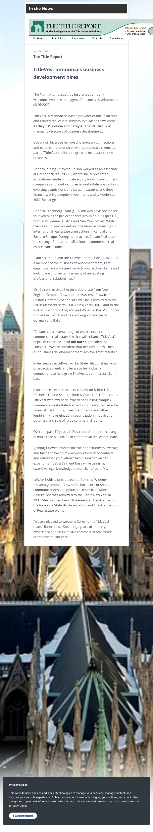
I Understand (23, 816)
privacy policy (18, 805)
